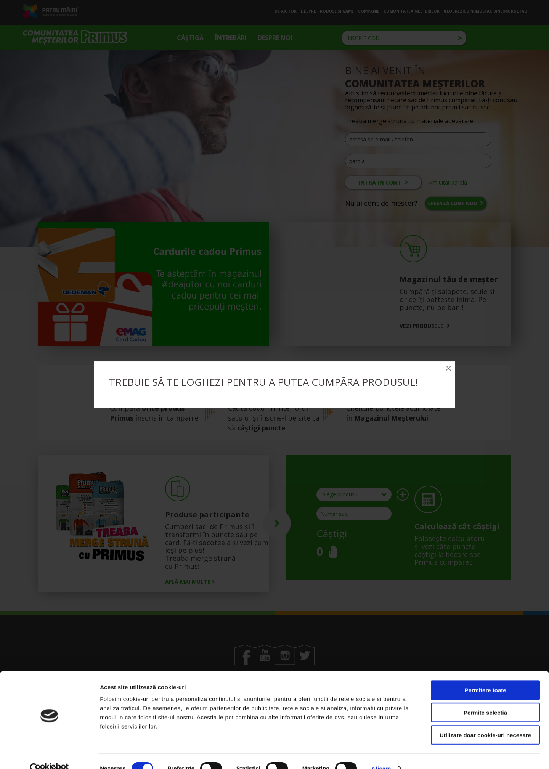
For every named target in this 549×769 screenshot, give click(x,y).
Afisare (381, 754)
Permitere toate (485, 675)
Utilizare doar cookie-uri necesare (485, 720)
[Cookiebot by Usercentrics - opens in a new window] (49, 754)
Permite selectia (485, 698)
